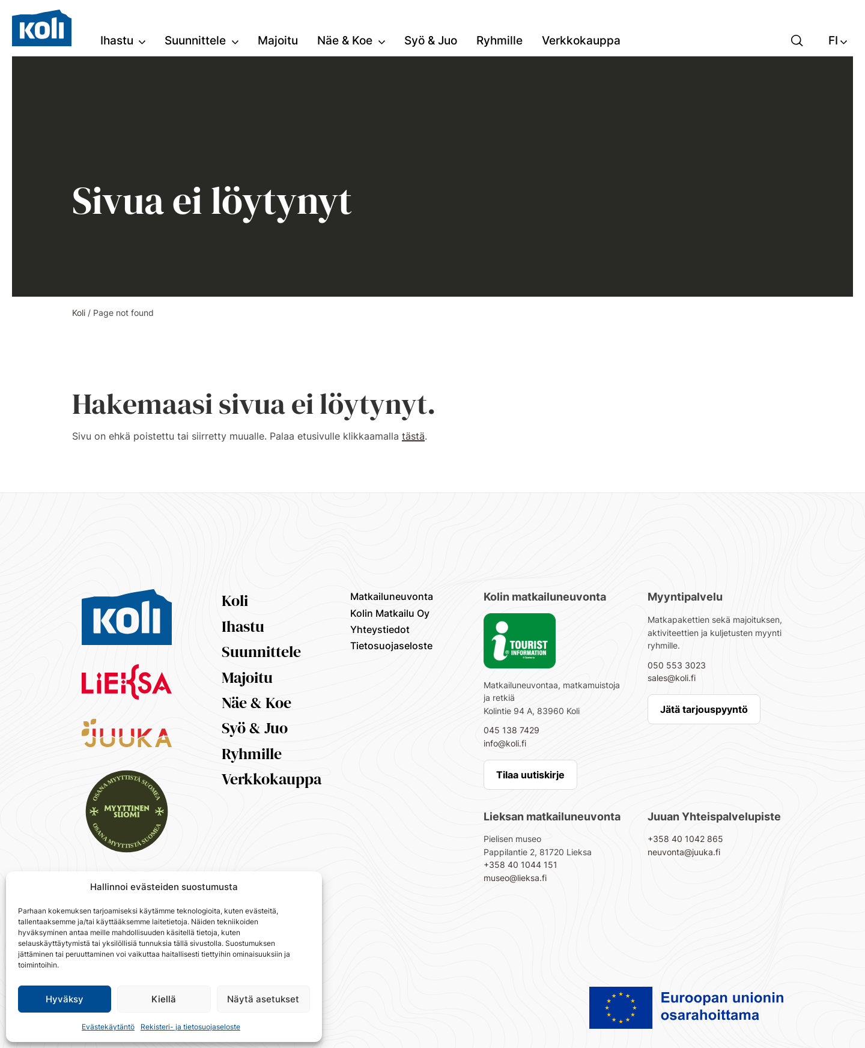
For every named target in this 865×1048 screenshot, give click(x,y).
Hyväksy (64, 999)
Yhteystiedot (380, 629)
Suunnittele (261, 651)
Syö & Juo (255, 728)
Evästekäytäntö (108, 1026)
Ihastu (243, 626)
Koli (78, 312)
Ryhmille (252, 754)
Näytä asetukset (263, 999)
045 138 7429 (511, 730)
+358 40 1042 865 (685, 839)
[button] (797, 39)
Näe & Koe (256, 702)
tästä (413, 436)
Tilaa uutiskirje (530, 775)
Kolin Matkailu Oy (389, 613)
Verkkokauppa (271, 779)
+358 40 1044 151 (520, 864)
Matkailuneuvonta (391, 596)
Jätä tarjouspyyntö (704, 709)
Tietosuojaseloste (391, 646)
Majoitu (247, 677)
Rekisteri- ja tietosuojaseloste (190, 1026)
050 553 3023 (677, 665)
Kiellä (163, 999)
